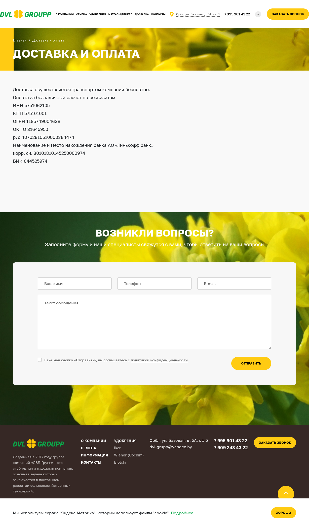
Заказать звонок (288, 14)
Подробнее (182, 512)
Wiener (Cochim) (129, 455)
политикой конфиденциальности (159, 360)
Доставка (142, 14)
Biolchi (120, 462)
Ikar (117, 448)
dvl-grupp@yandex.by (171, 446)
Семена (81, 14)
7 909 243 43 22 (231, 447)
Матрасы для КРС (120, 14)
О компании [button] (65, 14)
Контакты (158, 14)
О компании (93, 441)
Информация (94, 455)
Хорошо (283, 513)
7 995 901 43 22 (237, 14)
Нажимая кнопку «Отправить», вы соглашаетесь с (116, 360)
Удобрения (97, 14)
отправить (251, 363)
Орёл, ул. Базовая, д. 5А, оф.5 (198, 14)
